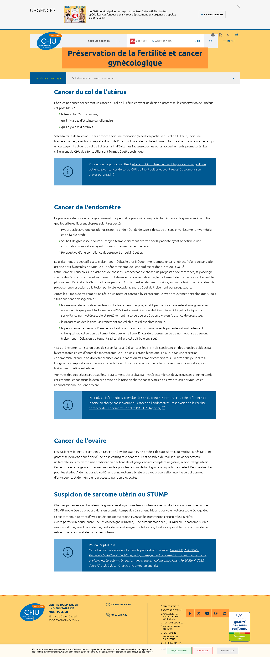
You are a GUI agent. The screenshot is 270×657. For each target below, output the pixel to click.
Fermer (238, 6)
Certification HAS (172, 643)
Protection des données (171, 627)
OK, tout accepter (179, 650)
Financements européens (170, 637)
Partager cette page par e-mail (229, 35)
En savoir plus (213, 14)
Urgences (138, 41)
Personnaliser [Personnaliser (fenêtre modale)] (227, 650)
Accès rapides (162, 41)
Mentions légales (173, 622)
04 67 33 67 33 (116, 614)
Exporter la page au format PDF (221, 35)
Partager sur (237, 35)
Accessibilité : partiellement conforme (171, 616)
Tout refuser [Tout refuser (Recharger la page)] (202, 650)
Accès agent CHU (172, 610)
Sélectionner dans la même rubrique (93, 78)
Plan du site (169, 633)
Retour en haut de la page (264, 602)
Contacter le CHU (118, 604)
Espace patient (171, 606)
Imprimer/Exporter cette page (213, 35)
